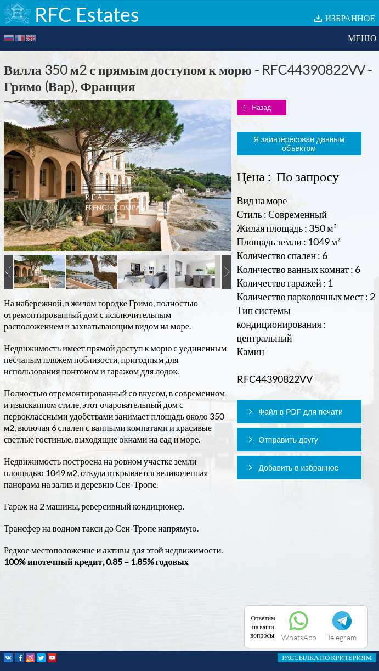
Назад (261, 107)
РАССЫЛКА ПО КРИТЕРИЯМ (327, 657)
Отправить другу (288, 439)
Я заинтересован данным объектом (298, 144)
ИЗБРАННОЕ (350, 18)
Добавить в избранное (299, 467)
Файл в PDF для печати (301, 411)
